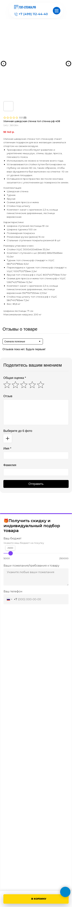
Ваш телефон (13, 591)
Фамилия (9, 465)
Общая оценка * (14, 378)
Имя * (7, 448)
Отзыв (7, 396)
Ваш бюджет (12, 538)
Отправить (35, 484)
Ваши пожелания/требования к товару (31, 565)
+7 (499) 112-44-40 (33, 14)
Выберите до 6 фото (17, 431)
